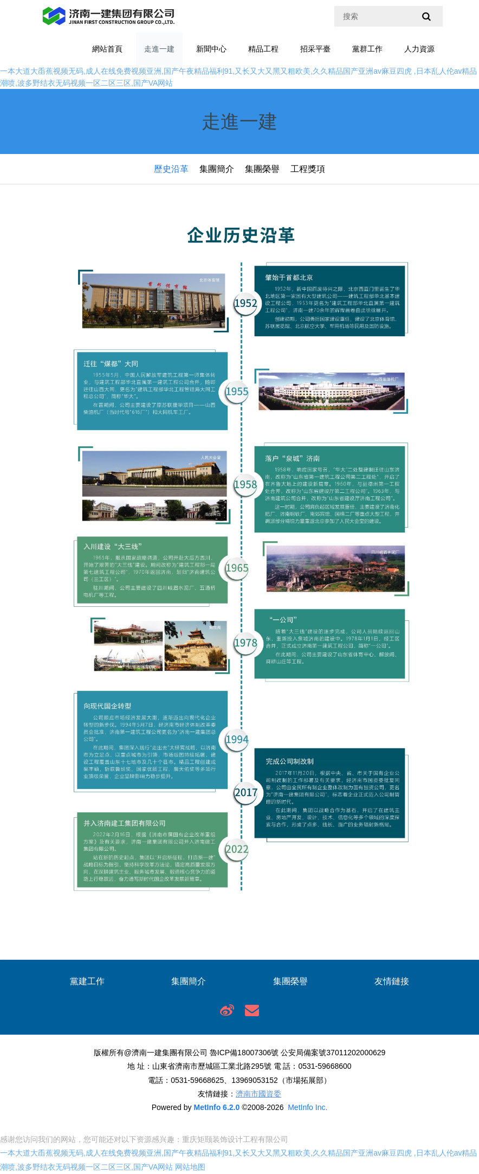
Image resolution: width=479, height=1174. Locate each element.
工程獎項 (307, 169)
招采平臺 (315, 48)
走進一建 (159, 48)
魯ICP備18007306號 (244, 1052)
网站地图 (190, 1167)
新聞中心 (211, 48)
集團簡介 (216, 169)
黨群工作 (367, 48)
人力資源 (419, 48)
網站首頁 (107, 48)
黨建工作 (87, 981)
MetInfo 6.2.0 (216, 1107)
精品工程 (263, 48)
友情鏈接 (391, 981)
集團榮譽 (262, 169)
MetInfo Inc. (307, 1107)
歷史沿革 (171, 169)
